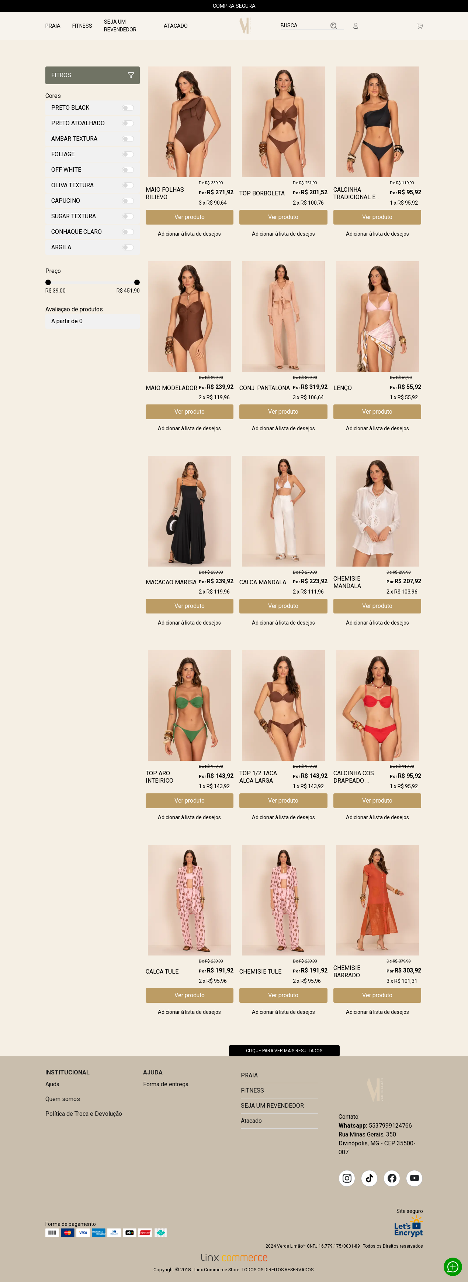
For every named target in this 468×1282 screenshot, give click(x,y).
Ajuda (52, 1084)
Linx (247, 26)
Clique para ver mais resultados (284, 1050)
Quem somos (62, 1098)
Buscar (333, 25)
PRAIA (52, 26)
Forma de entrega (165, 1084)
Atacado (176, 26)
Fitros (92, 75)
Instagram (347, 1178)
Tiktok (369, 1178)
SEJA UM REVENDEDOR (120, 26)
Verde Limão (375, 1090)
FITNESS (82, 26)
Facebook (392, 1178)
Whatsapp (452, 1266)
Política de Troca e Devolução (83, 1113)
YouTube (414, 1178)
